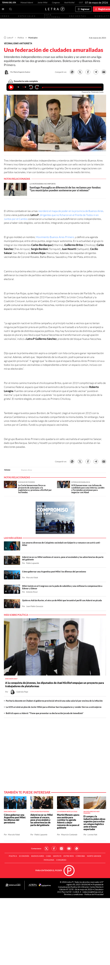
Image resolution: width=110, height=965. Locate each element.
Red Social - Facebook (54, 848)
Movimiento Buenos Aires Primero (55, 237)
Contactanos (36, 848)
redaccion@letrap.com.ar (92, 892)
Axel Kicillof (69, 2)
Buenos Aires (26, 470)
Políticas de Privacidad (93, 894)
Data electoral (52, 16)
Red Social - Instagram (61, 848)
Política (21, 37)
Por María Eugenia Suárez (20, 72)
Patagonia (49, 860)
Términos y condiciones (73, 894)
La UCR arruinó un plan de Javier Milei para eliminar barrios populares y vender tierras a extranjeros (53, 707)
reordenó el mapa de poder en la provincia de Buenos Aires (70, 211)
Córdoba (80, 856)
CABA (48, 856)
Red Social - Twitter (46, 848)
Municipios (33, 37)
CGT (81, 2)
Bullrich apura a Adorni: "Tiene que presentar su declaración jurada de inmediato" (45, 713)
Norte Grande (94, 856)
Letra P (10, 37)
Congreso (56, 2)
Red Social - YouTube (69, 848)
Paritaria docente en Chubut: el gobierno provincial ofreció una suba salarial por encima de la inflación (54, 700)
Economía (24, 856)
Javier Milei (42, 2)
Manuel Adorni (27, 2)
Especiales (27, 16)
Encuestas (77, 16)
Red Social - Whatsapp (76, 848)
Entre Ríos (69, 856)
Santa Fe (57, 856)
